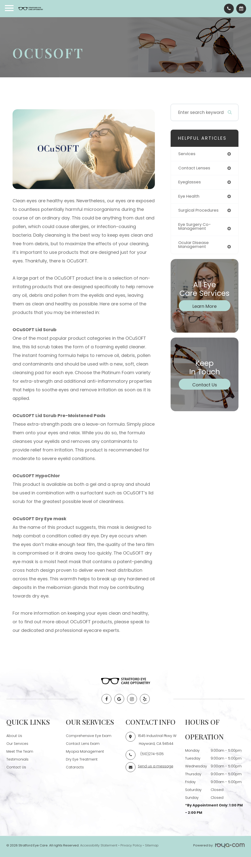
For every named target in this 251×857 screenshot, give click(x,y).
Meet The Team (20, 751)
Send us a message (156, 766)
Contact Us (204, 386)
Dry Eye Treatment (82, 759)
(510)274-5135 (152, 753)
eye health (189, 197)
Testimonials (17, 759)
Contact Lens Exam (83, 743)
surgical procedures (199, 211)
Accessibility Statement (98, 845)
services (187, 154)
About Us (14, 735)
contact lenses (194, 168)
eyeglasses (190, 182)
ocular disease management (194, 246)
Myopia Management (85, 751)
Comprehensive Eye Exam (89, 735)
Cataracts (75, 767)
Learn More (204, 307)
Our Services (17, 743)
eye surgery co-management (195, 227)
